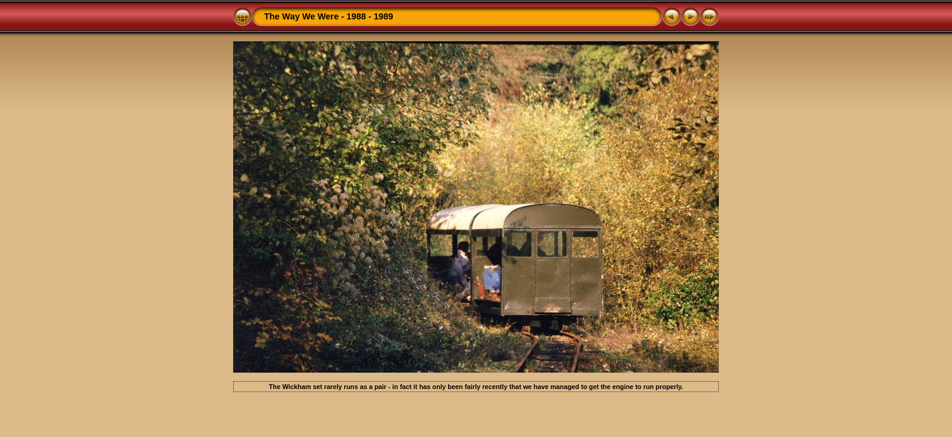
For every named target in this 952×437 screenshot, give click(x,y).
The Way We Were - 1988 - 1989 (328, 16)
